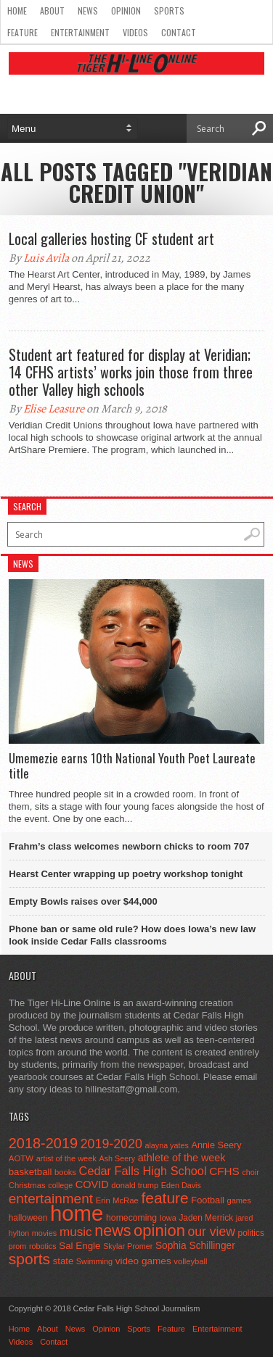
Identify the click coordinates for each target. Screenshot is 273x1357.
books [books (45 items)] (65, 1172)
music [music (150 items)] (76, 1232)
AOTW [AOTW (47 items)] (21, 1158)
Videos (135, 32)
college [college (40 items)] (60, 1185)
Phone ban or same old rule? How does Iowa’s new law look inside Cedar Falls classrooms (132, 935)
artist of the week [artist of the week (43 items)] (66, 1158)
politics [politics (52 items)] (251, 1233)
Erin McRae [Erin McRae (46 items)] (117, 1200)
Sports (169, 10)
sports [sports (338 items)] (29, 1258)
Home (17, 10)
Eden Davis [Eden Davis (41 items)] (181, 1185)
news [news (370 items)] (112, 1231)
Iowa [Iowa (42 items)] (168, 1217)
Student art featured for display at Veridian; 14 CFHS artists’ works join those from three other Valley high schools (131, 372)
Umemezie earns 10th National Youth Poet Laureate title (132, 766)
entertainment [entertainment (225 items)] (51, 1198)
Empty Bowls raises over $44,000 (83, 901)
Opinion (126, 10)
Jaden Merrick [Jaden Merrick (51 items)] (206, 1218)
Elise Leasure (53, 409)
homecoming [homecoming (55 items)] (131, 1218)
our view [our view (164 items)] (211, 1231)
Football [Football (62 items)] (207, 1200)
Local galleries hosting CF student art (111, 238)
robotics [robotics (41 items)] (43, 1246)
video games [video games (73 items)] (143, 1261)
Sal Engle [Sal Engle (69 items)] (79, 1245)
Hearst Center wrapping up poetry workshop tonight (126, 873)
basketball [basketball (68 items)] (30, 1171)
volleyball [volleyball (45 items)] (190, 1261)
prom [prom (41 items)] (18, 1246)
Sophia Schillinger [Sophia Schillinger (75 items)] (195, 1245)
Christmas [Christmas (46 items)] (27, 1185)
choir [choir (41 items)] (250, 1172)
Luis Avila (46, 258)
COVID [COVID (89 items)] (92, 1184)
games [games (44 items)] (238, 1200)
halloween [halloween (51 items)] (28, 1218)
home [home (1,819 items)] (76, 1213)
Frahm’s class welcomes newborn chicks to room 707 (129, 846)
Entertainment (80, 32)
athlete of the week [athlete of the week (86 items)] (182, 1157)
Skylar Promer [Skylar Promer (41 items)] (127, 1246)
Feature (22, 32)
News (88, 10)
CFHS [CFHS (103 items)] (224, 1171)
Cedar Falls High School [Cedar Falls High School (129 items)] (143, 1170)
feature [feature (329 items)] (164, 1198)
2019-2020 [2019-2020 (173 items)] (111, 1144)
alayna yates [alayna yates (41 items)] (166, 1145)
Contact (178, 32)
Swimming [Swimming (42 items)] (94, 1261)
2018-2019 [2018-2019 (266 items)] (43, 1143)
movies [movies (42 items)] (44, 1233)
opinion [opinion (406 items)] (159, 1230)
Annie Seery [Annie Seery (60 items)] (216, 1145)
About (52, 10)
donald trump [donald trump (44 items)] (134, 1185)
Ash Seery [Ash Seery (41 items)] (117, 1158)
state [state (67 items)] (63, 1261)
